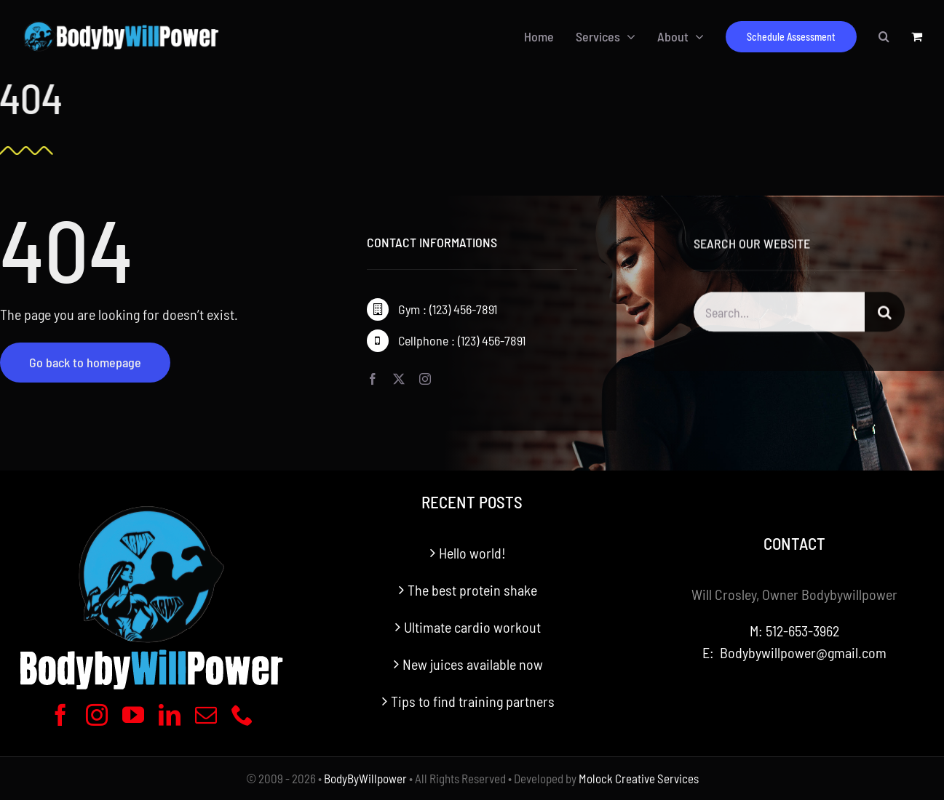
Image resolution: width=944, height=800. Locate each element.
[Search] (885, 314)
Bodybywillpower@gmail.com (803, 652)
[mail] (206, 715)
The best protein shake (472, 590)
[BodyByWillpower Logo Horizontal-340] (121, 24)
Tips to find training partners (473, 701)
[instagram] (425, 379)
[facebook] (372, 379)
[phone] (242, 715)
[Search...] (779, 314)
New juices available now (472, 664)
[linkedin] (170, 715)
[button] (883, 36)
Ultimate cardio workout (472, 627)
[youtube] (133, 715)
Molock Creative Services (639, 778)
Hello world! (472, 552)
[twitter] (399, 379)
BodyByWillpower (365, 778)
